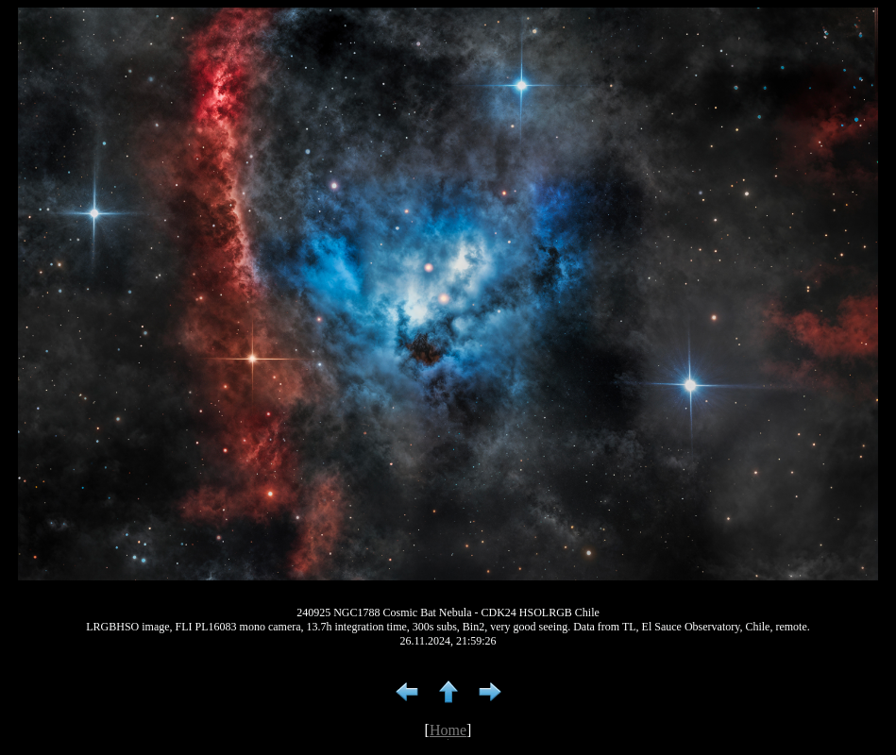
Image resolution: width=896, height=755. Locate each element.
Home (448, 730)
